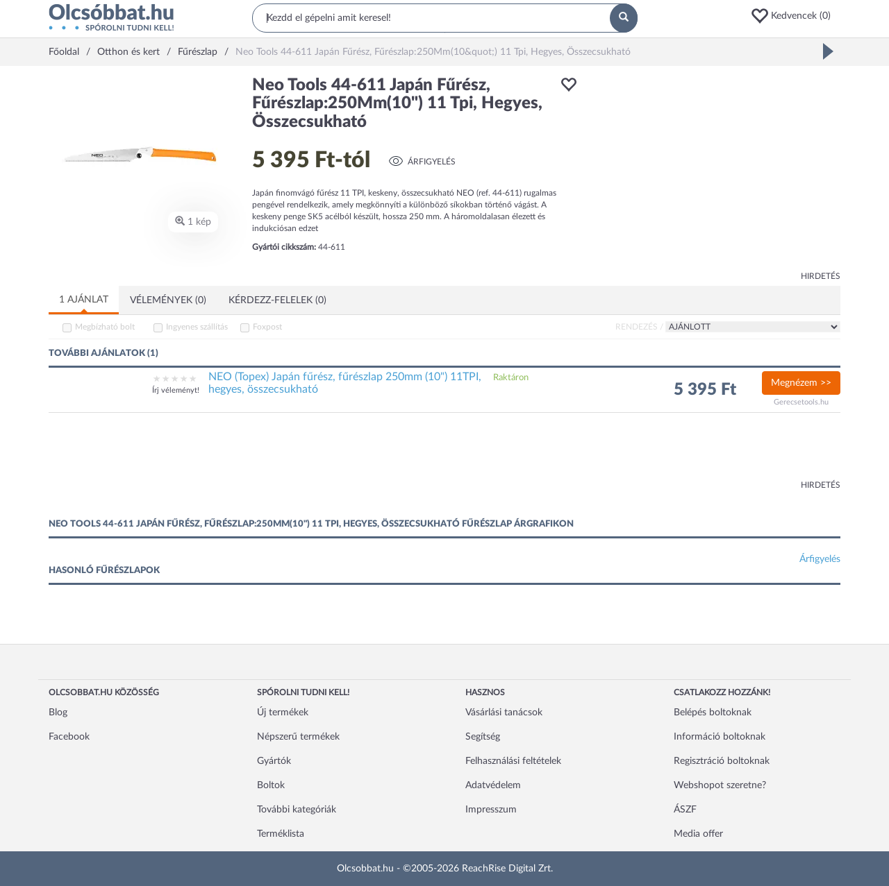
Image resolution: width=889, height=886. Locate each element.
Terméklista (280, 834)
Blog (58, 712)
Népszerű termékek (298, 737)
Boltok (271, 785)
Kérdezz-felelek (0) (277, 300)
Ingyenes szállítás (197, 327)
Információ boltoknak (719, 737)
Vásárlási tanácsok (503, 712)
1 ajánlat (83, 300)
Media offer (698, 834)
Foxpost (267, 327)
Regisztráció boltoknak (722, 761)
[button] (795, 16)
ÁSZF (685, 810)
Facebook (69, 737)
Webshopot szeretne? (720, 785)
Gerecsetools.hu (801, 402)
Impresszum (491, 810)
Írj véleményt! (175, 390)
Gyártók (274, 761)
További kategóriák (296, 810)
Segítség (482, 737)
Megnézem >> (801, 383)
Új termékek (282, 712)
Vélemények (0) (168, 300)
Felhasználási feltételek (513, 761)
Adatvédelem (493, 785)
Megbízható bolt (105, 327)
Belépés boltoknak (712, 712)
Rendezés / (639, 327)
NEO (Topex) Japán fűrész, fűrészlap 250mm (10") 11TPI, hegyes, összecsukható (344, 383)
